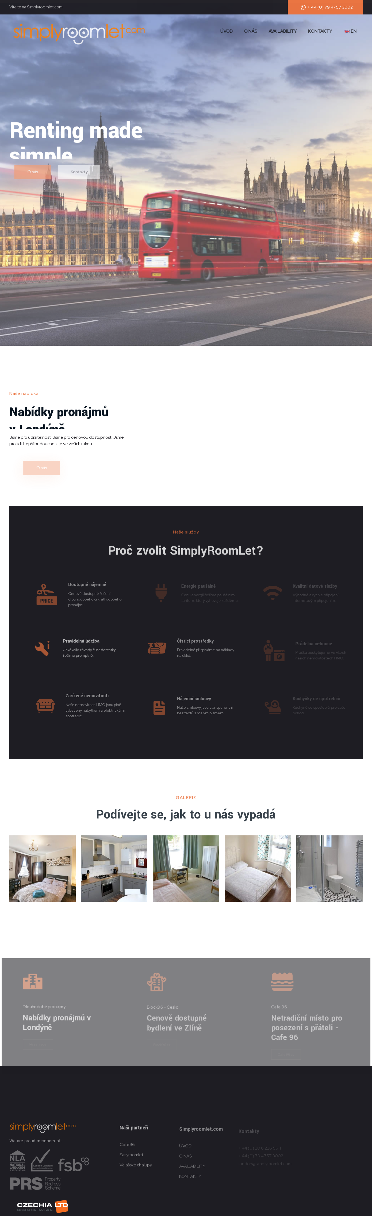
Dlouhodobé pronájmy (48, 1006)
